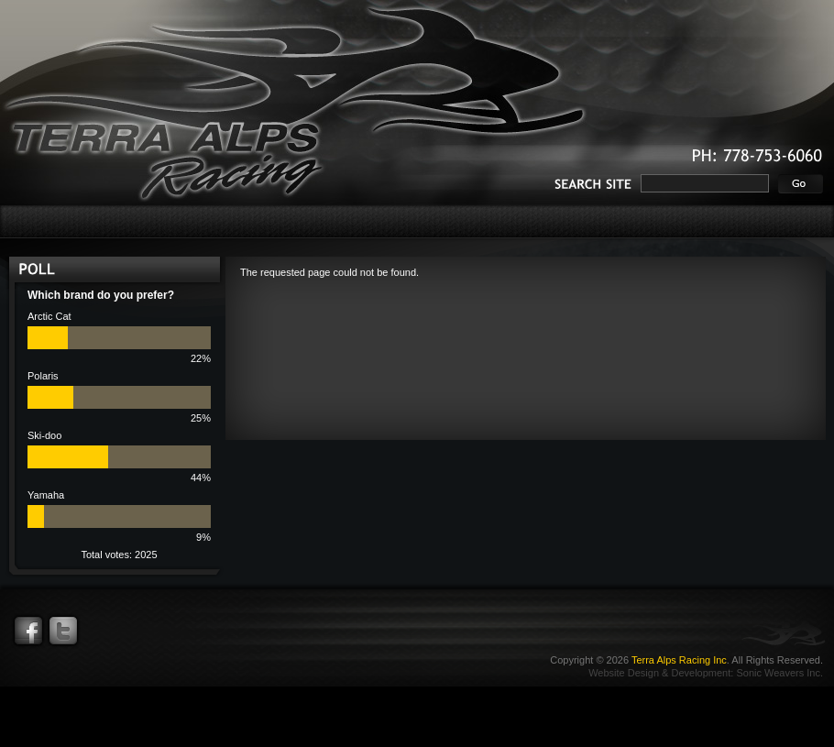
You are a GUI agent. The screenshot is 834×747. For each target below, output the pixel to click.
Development (700, 672)
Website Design (623, 672)
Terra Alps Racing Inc (679, 659)
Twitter (63, 631)
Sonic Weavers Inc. (779, 672)
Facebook (28, 631)
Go (800, 183)
